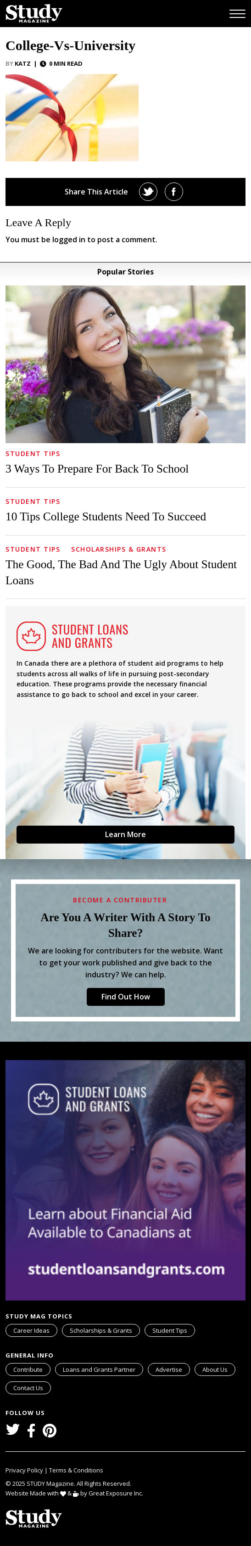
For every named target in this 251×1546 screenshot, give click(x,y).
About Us (215, 1369)
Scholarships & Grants (119, 549)
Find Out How (125, 997)
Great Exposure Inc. (118, 1493)
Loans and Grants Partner (103, 1368)
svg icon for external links (141, 1364)
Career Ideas (31, 1330)
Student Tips (33, 453)
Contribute (28, 1369)
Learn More (125, 834)
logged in (68, 239)
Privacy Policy (25, 1470)
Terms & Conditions (76, 1470)
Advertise (169, 1369)
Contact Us (28, 1388)
